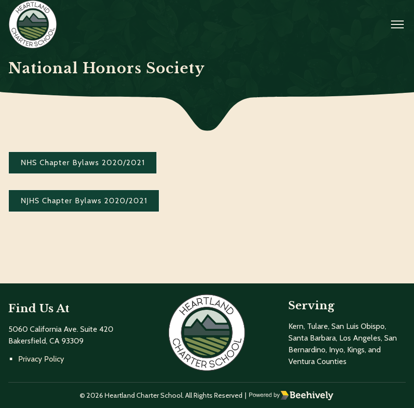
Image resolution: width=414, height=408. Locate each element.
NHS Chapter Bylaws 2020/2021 (83, 162)
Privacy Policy (41, 359)
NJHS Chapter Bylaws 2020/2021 (84, 200)
